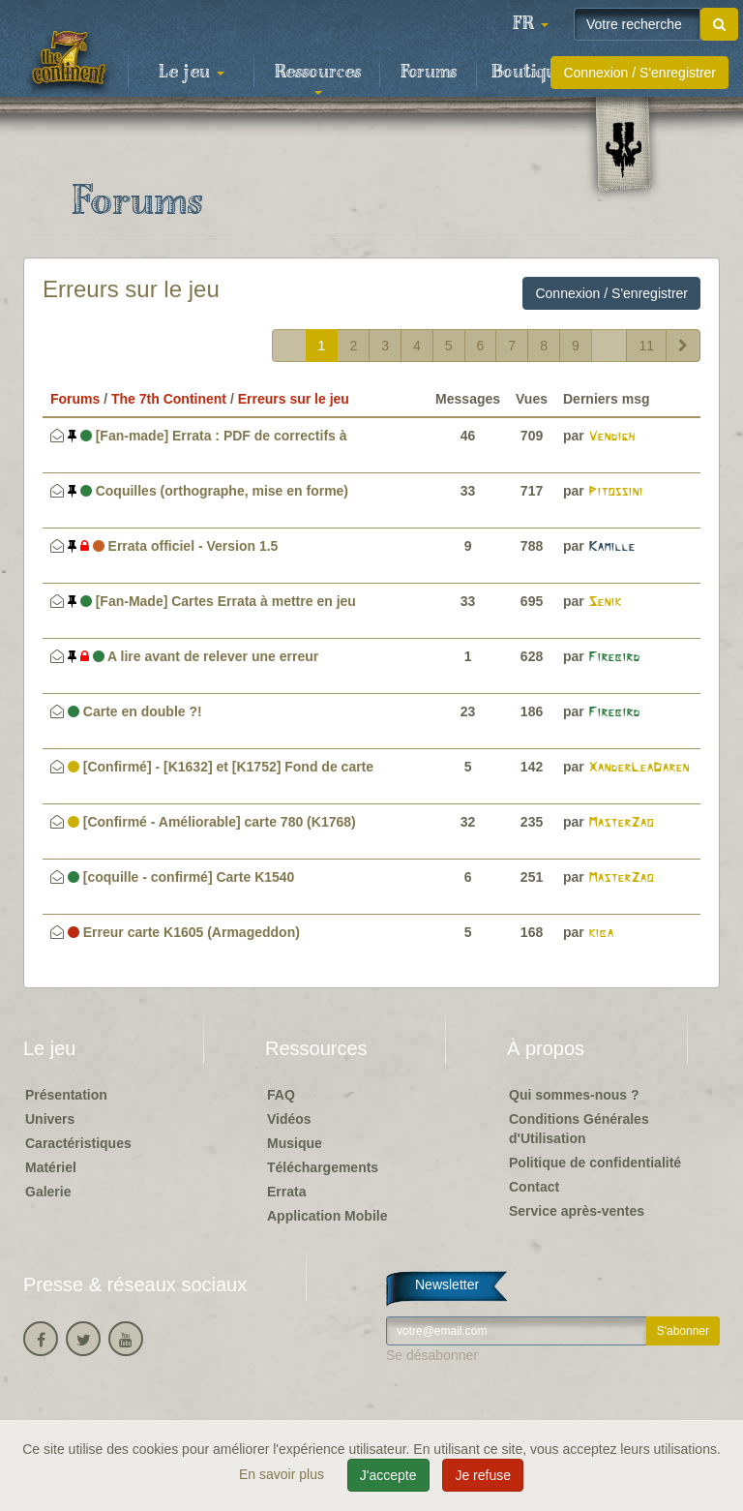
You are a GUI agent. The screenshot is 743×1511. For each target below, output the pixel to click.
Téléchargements (322, 1167)
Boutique (528, 72)
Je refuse (483, 1475)
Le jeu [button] (191, 72)
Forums (429, 72)
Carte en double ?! (135, 711)
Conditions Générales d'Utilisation (579, 1128)
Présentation (66, 1095)
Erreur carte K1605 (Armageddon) (184, 932)
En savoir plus (283, 1474)
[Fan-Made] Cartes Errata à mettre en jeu (212, 601)
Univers (49, 1119)
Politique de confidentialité (595, 1162)
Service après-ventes (576, 1211)
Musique (294, 1143)
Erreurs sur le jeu (131, 289)
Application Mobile (327, 1216)
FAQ (281, 1095)
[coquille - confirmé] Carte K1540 (181, 877)
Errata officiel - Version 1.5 (173, 546)
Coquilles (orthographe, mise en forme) (208, 491)
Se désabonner (432, 1355)
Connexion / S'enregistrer (639, 72)
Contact (534, 1186)
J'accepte (388, 1475)
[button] (530, 24)
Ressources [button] (318, 78)
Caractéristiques (78, 1143)
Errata (286, 1191)
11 (646, 345)
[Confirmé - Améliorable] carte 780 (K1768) (212, 822)
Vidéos (289, 1119)
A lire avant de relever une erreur (193, 656)
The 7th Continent (168, 399)
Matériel (50, 1167)
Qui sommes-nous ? (574, 1095)
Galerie (48, 1191)
